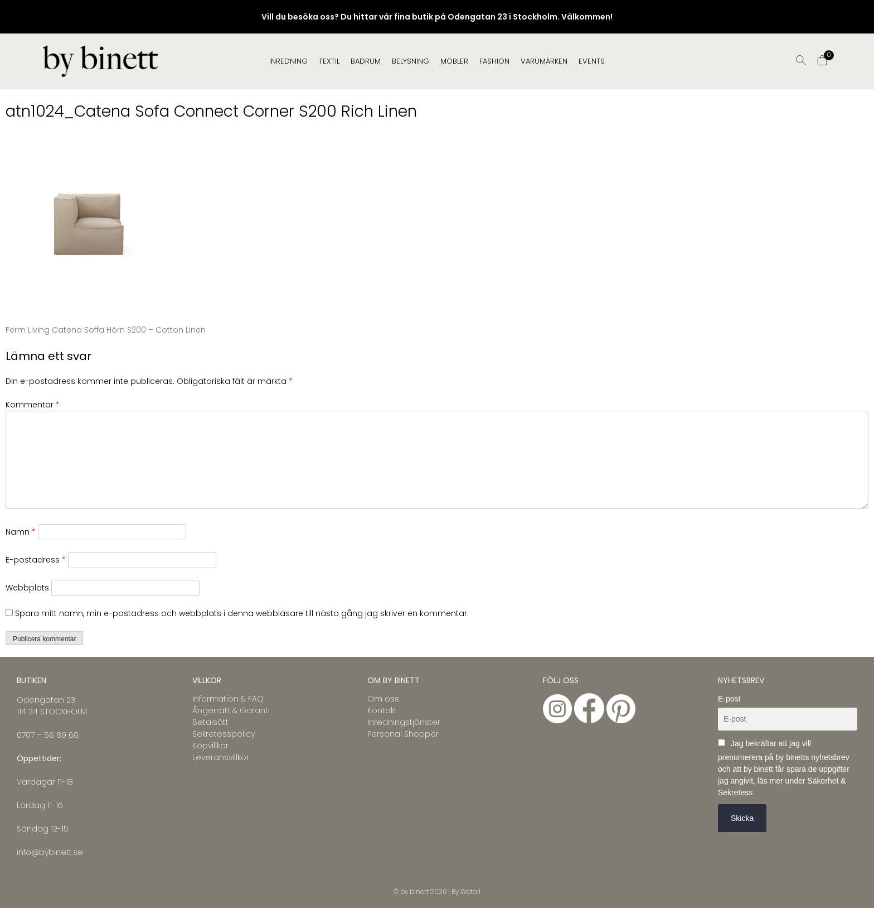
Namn (21, 531)
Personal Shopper (403, 733)
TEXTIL (329, 61)
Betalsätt (210, 722)
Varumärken (544, 61)
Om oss (383, 698)
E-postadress (36, 559)
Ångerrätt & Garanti (231, 710)
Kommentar (33, 404)
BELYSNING (410, 61)
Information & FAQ (228, 698)
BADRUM (366, 61)
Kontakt (382, 710)
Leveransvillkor (220, 757)
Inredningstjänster (403, 722)
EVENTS (592, 61)
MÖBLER (454, 61)
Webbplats (27, 587)
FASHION (494, 61)
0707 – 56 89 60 (48, 735)
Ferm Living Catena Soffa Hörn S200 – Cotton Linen (106, 329)
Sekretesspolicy (223, 733)
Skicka (742, 818)
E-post (729, 698)
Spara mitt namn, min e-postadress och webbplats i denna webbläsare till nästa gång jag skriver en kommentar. (242, 613)
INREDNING (288, 61)
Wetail (470, 891)
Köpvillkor (210, 745)
